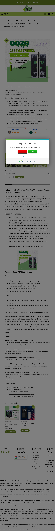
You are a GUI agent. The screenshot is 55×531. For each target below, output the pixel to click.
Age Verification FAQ (27, 156)
